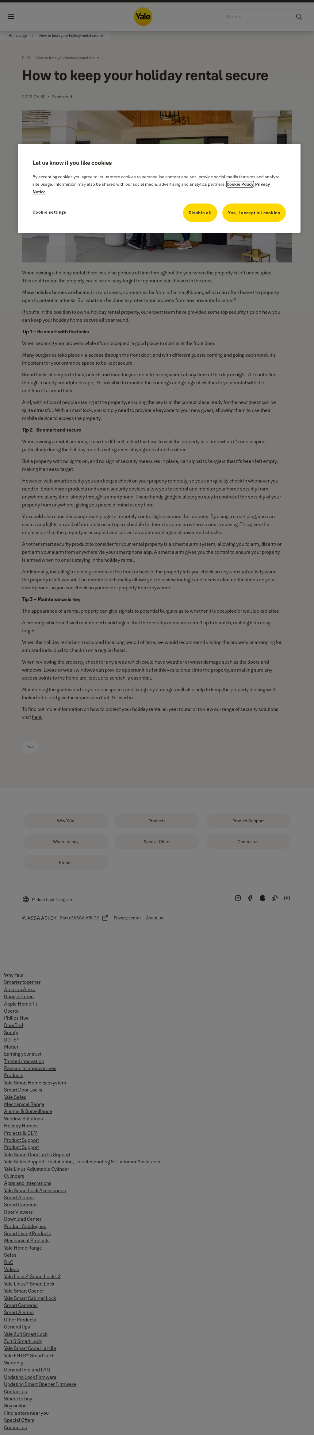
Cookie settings (49, 212)
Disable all (200, 212)
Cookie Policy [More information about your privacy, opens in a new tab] (240, 184)
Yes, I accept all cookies (254, 212)
